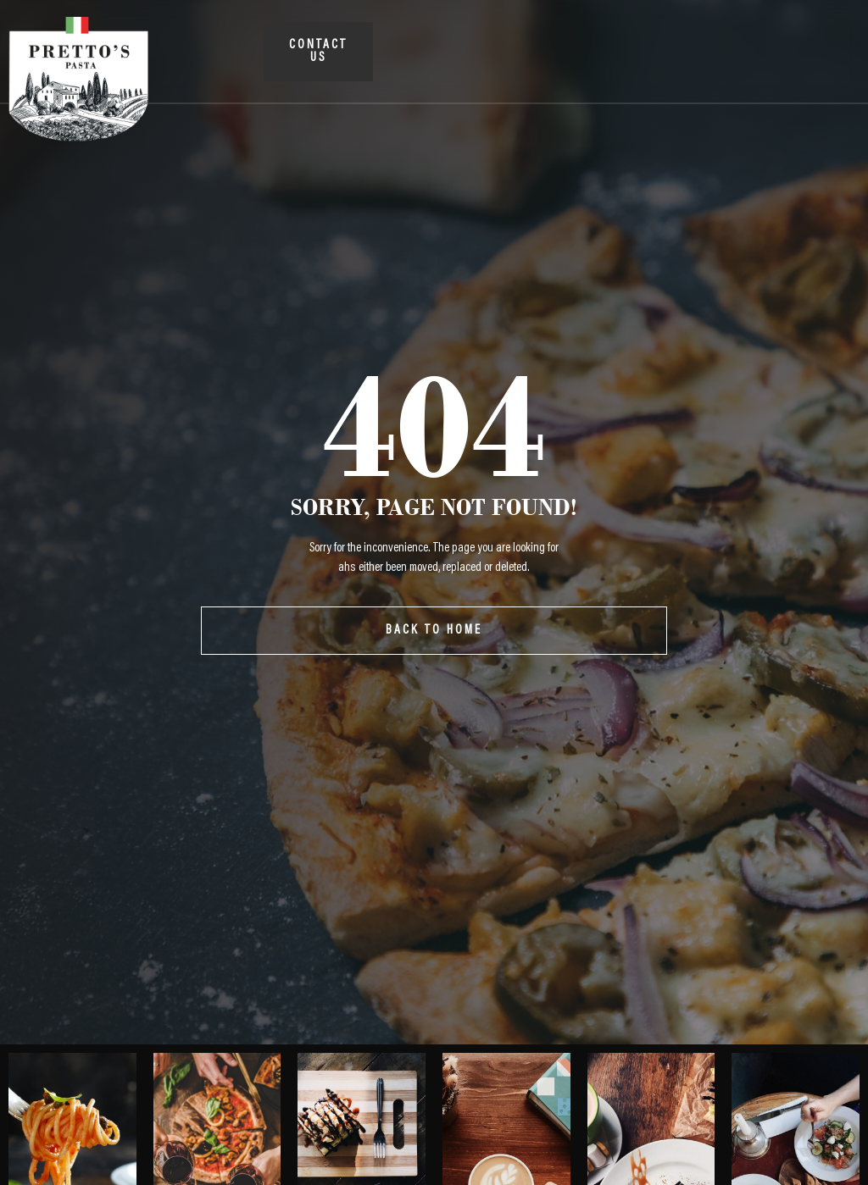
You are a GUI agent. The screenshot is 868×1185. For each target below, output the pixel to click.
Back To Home (434, 630)
